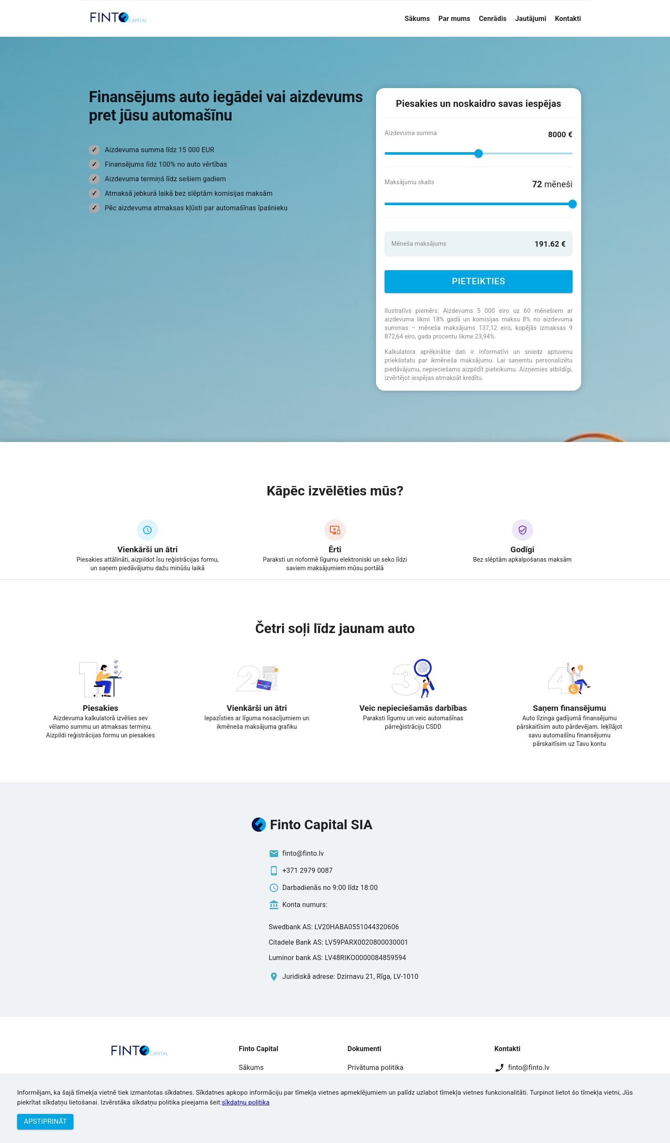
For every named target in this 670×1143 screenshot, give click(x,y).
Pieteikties (479, 281)
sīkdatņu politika (246, 1102)
